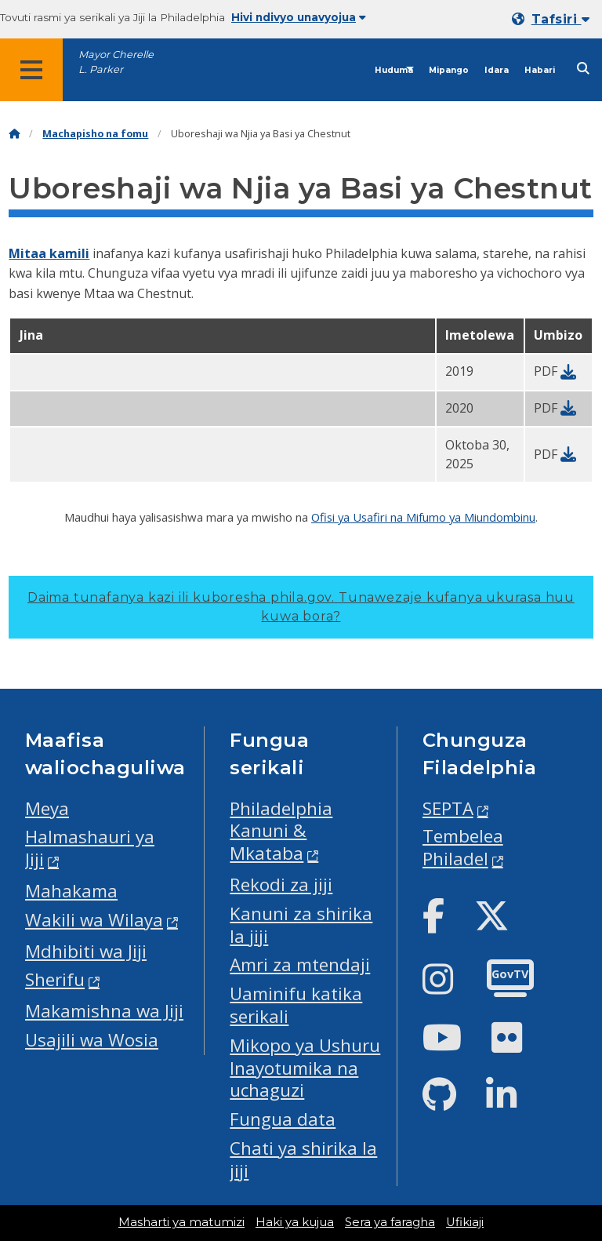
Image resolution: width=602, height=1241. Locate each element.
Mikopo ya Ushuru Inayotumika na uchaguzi (305, 1068)
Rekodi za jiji (281, 884)
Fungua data (282, 1119)
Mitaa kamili (49, 253)
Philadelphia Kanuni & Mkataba (281, 831)
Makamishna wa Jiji (104, 1011)
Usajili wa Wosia (91, 1040)
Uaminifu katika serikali (296, 1004)
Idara (496, 70)
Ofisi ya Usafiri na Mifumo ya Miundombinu (423, 517)
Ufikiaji (465, 1222)
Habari (539, 70)
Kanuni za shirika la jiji (301, 924)
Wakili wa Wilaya (94, 920)
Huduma (394, 70)
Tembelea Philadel (462, 847)
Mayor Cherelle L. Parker (116, 62)
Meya (47, 808)
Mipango (449, 70)
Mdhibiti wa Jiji (86, 951)
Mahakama (71, 891)
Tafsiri (560, 19)
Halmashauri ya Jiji (89, 848)
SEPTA (447, 808)
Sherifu (55, 979)
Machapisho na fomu (95, 133)
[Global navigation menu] (31, 69)
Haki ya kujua (295, 1222)
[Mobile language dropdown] (554, 19)
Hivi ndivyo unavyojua (298, 17)
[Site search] (583, 68)
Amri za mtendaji (300, 964)
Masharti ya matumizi (181, 1222)
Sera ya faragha (390, 1222)
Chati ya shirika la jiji (303, 1159)
